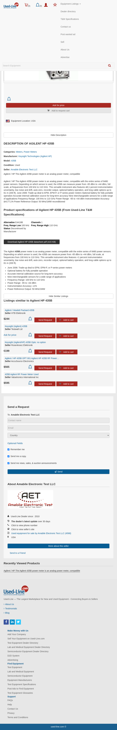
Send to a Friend (18, 553)
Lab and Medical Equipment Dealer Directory (28, 647)
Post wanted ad (68, 34)
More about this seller (58, 546)
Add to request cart (58, 110)
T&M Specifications (70, 19)
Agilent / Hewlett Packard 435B (19, 310)
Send (59, 471)
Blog (6, 613)
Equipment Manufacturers (19, 680)
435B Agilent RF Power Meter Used (22, 374)
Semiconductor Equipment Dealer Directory (27, 651)
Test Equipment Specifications (21, 684)
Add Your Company (16, 634)
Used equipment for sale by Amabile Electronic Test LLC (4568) (41, 533)
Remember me (16, 449)
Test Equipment (14, 667)
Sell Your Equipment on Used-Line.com (26, 638)
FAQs (10, 700)
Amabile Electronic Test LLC (24, 169)
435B (13, 160)
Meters (19, 152)
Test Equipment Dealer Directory (22, 643)
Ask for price (10, 335)
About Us (65, 49)
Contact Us (12, 709)
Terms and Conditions (17, 717)
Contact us (66, 26)
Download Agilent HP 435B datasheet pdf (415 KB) (32, 242)
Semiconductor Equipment (19, 676)
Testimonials (10, 608)
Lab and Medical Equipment (20, 671)
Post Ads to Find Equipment (20, 688)
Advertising (12, 660)
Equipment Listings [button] (71, 4)
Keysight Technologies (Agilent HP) (35, 156)
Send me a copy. (16, 456)
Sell (62, 42)
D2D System (13, 655)
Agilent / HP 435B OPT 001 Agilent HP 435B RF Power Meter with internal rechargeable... (32, 358)
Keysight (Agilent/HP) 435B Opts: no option (25, 342)
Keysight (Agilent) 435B (16, 326)
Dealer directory (68, 11)
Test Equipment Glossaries (20, 693)
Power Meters (30, 152)
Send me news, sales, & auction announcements (32, 463)
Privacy (10, 713)
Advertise (65, 57)
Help (9, 704)
